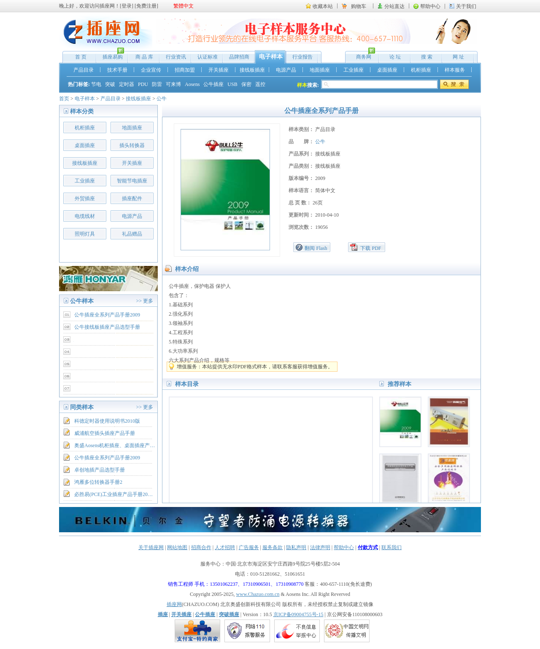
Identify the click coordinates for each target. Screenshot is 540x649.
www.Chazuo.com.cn (258, 594)
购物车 (358, 6)
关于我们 (466, 6)
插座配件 (132, 198)
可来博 (173, 84)
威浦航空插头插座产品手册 (104, 433)
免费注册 (146, 6)
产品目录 (83, 70)
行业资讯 (176, 57)
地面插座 (320, 70)
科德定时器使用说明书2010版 (107, 421)
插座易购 (110, 55)
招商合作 (201, 547)
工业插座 (353, 70)
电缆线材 (85, 216)
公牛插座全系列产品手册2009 (107, 315)
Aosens (192, 84)
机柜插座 (421, 70)
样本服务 (455, 70)
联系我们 (391, 547)
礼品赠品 (132, 234)
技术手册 (117, 70)
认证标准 (207, 57)
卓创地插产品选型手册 (99, 470)
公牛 (162, 99)
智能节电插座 (132, 181)
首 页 (80, 57)
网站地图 (177, 547)
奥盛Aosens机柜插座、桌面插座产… (114, 445)
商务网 (361, 55)
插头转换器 (132, 145)
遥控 (260, 84)
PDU (143, 84)
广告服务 (249, 547)
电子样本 (271, 57)
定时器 (126, 84)
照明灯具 (85, 234)
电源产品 (286, 70)
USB (232, 84)
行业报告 (302, 57)
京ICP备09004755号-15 (298, 614)
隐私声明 (296, 547)
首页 (64, 99)
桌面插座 (387, 70)
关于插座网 (151, 547)
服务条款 (272, 547)
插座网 (174, 604)
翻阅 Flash (316, 248)
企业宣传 (151, 70)
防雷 (157, 84)
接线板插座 (252, 70)
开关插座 (218, 70)
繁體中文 (183, 6)
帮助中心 (430, 6)
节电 (96, 84)
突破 (110, 84)
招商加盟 (185, 70)
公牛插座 (213, 84)
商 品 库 (144, 57)
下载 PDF (370, 248)
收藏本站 (323, 6)
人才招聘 (225, 547)
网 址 (458, 57)
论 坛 (395, 57)
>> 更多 (144, 301)
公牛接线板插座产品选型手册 (107, 327)
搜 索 (426, 57)
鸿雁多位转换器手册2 (98, 482)
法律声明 (320, 547)
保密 (246, 84)
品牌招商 (239, 57)
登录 (127, 6)
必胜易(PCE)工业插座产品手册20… (113, 494)
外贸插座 (85, 198)
